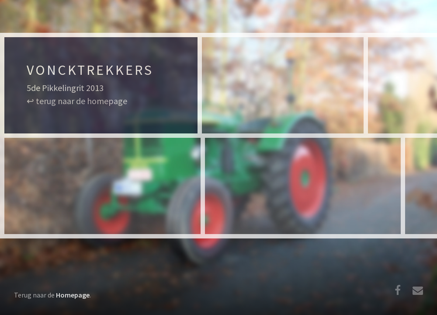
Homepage (73, 294)
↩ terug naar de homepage (77, 100)
